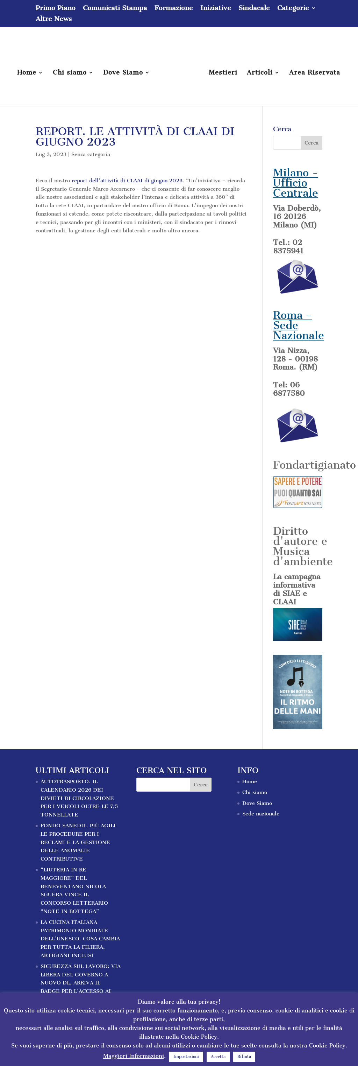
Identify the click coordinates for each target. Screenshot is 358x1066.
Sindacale (254, 8)
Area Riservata (314, 73)
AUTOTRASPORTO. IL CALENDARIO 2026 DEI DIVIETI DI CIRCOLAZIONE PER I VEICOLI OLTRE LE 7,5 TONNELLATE (79, 798)
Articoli (260, 73)
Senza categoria (90, 154)
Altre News (54, 19)
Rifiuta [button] (244, 1056)
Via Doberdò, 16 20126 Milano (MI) (297, 216)
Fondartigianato (314, 464)
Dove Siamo (123, 73)
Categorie (293, 8)
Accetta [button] (218, 1056)
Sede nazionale (260, 814)
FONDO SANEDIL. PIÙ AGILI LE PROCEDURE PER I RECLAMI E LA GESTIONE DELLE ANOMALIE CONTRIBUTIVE (78, 842)
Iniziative (215, 8)
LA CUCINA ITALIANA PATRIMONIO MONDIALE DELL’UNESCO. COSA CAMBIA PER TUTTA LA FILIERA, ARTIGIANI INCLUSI (80, 939)
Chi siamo (70, 73)
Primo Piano (56, 8)
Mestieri (223, 73)
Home (26, 73)
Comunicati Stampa (115, 8)
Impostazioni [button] (186, 1056)
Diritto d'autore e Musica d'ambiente (303, 546)
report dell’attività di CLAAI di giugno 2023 (127, 180)
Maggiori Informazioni (133, 1056)
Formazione (174, 8)
